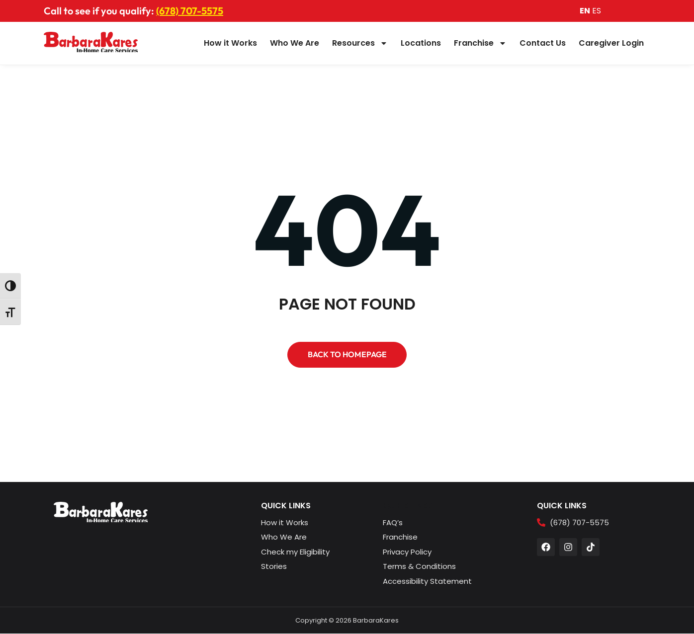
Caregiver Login (611, 43)
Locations (421, 43)
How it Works (230, 43)
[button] (347, 355)
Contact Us (543, 43)
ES (596, 10)
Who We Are (294, 43)
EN (585, 10)
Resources (360, 43)
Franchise (480, 43)
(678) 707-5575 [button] (189, 10)
